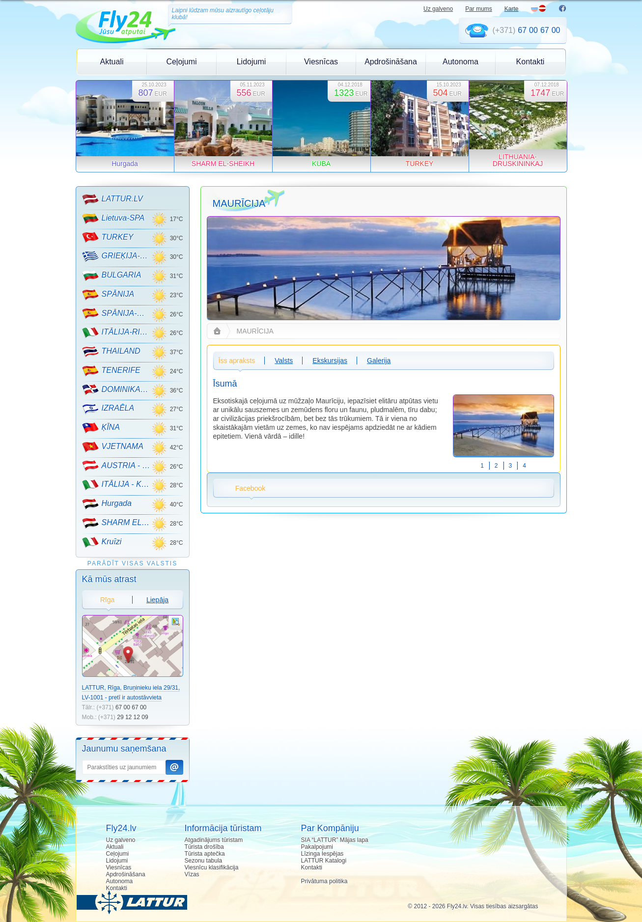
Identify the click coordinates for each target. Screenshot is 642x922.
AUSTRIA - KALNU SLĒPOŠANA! (116, 465)
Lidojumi (251, 61)
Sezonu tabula (204, 860)
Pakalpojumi (317, 846)
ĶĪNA (101, 427)
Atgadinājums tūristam (214, 840)
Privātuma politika (324, 881)
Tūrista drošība (204, 846)
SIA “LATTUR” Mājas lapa (334, 840)
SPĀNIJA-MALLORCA (116, 313)
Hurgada (107, 504)
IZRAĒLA (108, 408)
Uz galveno (438, 8)
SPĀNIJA (108, 294)
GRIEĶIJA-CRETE (116, 256)
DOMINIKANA (116, 389)
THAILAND (111, 351)
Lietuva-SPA (113, 218)
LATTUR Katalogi (323, 860)
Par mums (478, 8)
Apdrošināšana (390, 61)
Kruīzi (102, 542)
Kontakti (530, 61)
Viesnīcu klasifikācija (212, 867)
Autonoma (460, 61)
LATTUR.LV (112, 199)
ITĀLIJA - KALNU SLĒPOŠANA (116, 484)
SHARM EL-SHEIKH (116, 523)
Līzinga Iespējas (322, 853)
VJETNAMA (112, 447)
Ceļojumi (181, 61)
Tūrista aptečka (205, 853)
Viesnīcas (321, 61)
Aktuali (111, 61)
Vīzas (192, 874)
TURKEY (108, 237)
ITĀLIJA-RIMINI (116, 332)
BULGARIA (111, 275)
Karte (511, 8)
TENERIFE (111, 370)
